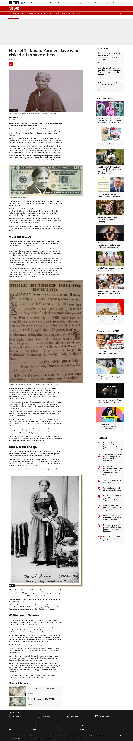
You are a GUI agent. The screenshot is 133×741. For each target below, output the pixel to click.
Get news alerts (72, 716)
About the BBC (22, 735)
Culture (96, 3)
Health (87, 3)
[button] (102, 3)
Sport (59, 3)
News (51, 3)
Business (68, 3)
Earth (81, 722)
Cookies (41, 735)
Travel (58, 729)
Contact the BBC (75, 735)
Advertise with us (100, 735)
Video (82, 729)
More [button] (120, 13)
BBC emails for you (88, 735)
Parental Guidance (63, 735)
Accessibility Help (51, 735)
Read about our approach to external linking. (68, 738)
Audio (82, 725)
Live (105, 722)
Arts (57, 725)
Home (43, 3)
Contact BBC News (102, 716)
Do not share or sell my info (115, 735)
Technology (78, 3)
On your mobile (15, 716)
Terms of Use (12, 735)
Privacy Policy (33, 735)
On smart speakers (44, 716)
